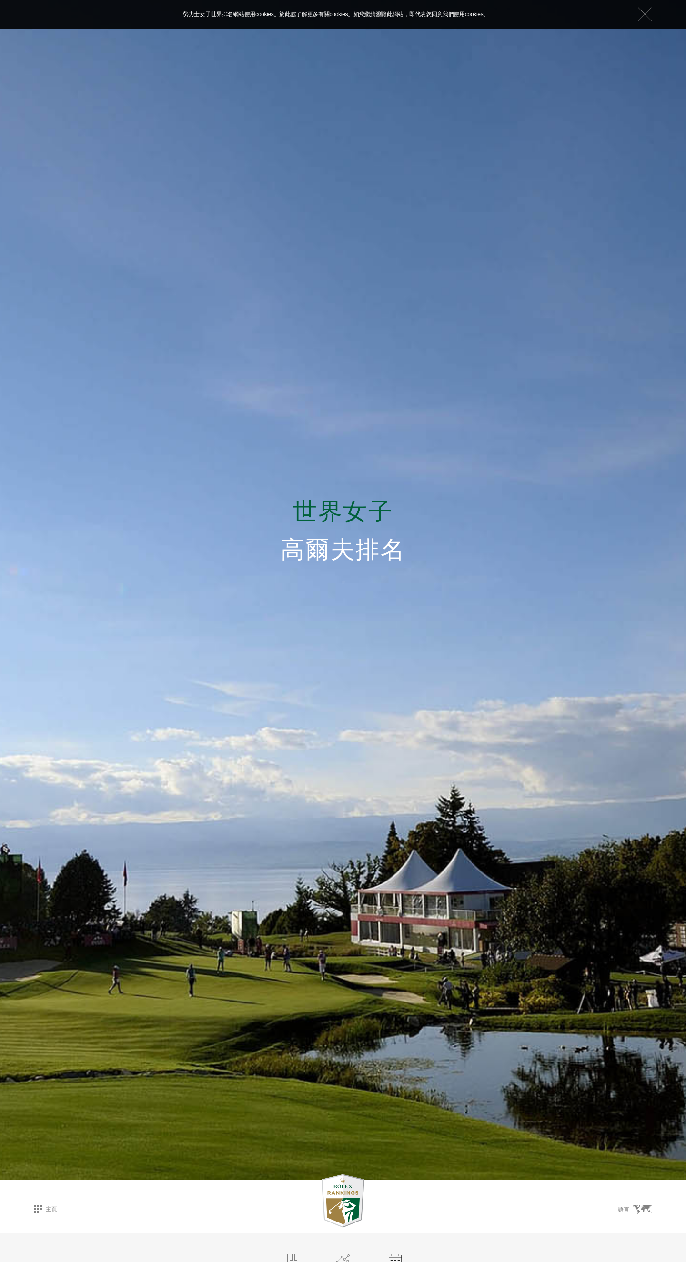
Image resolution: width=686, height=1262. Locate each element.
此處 (290, 14)
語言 (635, 1209)
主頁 (45, 1209)
